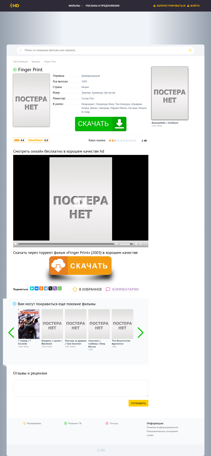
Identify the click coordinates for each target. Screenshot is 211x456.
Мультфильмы (34, 423)
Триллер (86, 92)
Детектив (109, 92)
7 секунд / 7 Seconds (24, 342)
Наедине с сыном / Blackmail (52, 342)
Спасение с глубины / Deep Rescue (96, 343)
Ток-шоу (114, 423)
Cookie (150, 435)
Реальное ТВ (74, 423)
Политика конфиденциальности (162, 427)
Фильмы (74, 5)
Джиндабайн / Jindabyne (165, 122)
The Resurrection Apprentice (121, 342)
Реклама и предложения (102, 5)
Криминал (97, 92)
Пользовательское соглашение (162, 431)
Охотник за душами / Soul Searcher (75, 342)
